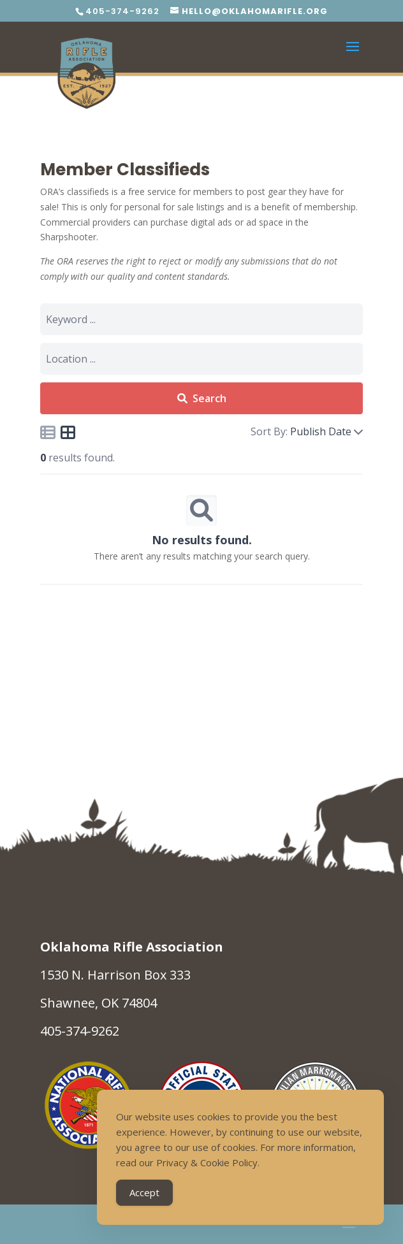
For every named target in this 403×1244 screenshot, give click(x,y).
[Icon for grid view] (68, 434)
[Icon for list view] (47, 432)
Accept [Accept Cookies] (144, 1192)
